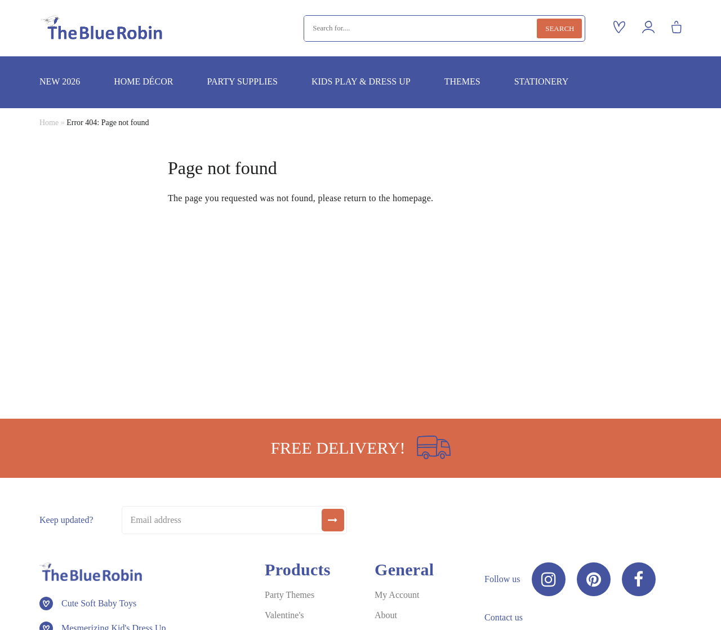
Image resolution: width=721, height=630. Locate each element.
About (386, 615)
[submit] (333, 520)
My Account (397, 595)
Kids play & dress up (361, 81)
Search (559, 28)
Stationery (541, 81)
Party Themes (289, 595)
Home (49, 122)
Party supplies (242, 81)
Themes (462, 81)
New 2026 (59, 81)
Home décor (143, 81)
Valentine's (284, 615)
